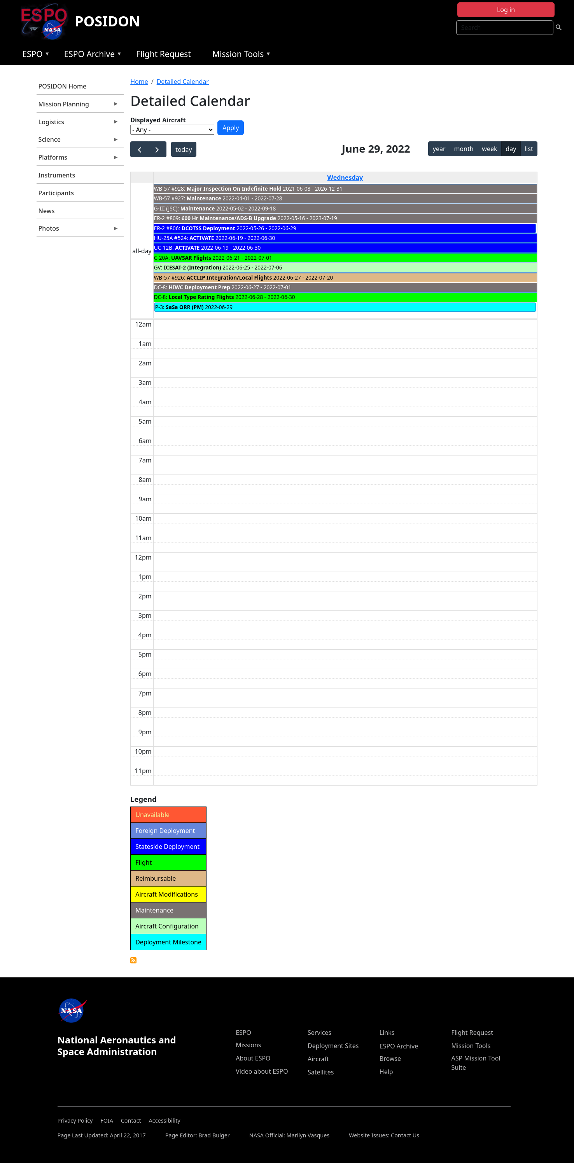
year (439, 148)
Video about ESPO (262, 1071)
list (529, 148)
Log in (506, 9)
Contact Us (405, 1135)
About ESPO (253, 1058)
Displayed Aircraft (158, 120)
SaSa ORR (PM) (184, 307)
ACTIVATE (201, 238)
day (511, 148)
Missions (248, 1045)
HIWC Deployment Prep (199, 287)
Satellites (321, 1072)
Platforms (78, 159)
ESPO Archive (91, 55)
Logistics (78, 124)
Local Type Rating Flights (201, 297)
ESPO (34, 55)
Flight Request (163, 54)
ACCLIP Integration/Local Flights (229, 277)
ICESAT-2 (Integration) (192, 267)
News (46, 211)
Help (386, 1071)
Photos (78, 230)
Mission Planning (78, 106)
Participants (56, 193)
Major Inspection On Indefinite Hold (234, 188)
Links (387, 1032)
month (463, 148)
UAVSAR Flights (191, 257)
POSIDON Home (62, 86)
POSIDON (107, 21)
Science (78, 141)
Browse (390, 1058)
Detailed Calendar (183, 81)
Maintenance (204, 198)
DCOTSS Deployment (209, 228)
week (489, 148)
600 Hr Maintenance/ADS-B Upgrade (229, 218)
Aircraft (318, 1059)
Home (139, 81)
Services (319, 1032)
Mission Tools (239, 55)
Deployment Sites (333, 1045)
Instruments (56, 175)
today (183, 149)
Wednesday (345, 177)
